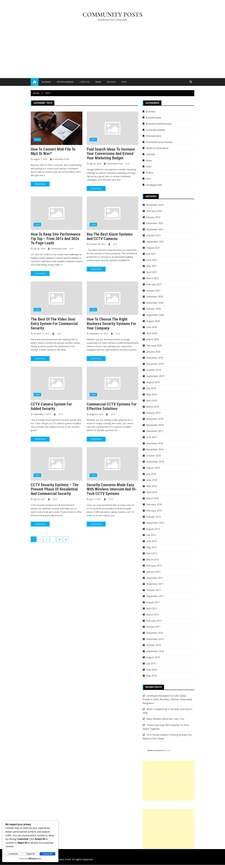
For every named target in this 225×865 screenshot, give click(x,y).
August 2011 (153, 602)
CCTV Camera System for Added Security (51, 406)
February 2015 (154, 510)
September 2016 (155, 461)
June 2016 (151, 480)
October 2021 (153, 235)
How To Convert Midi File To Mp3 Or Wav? (53, 151)
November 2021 (155, 229)
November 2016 (155, 449)
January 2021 (153, 290)
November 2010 (155, 639)
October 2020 (153, 308)
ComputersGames (155, 129)
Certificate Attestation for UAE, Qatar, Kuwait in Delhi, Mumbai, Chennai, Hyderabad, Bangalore (167, 699)
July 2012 (151, 535)
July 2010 (151, 663)
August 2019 (153, 382)
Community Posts (112, 14)
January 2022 (153, 217)
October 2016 (153, 455)
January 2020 (153, 351)
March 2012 (152, 559)
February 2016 (154, 504)
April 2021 (151, 272)
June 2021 (151, 260)
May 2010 (151, 675)
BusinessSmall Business (159, 123)
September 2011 (155, 596)
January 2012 (153, 571)
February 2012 (154, 565)
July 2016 (151, 474)
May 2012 (151, 547)
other (149, 166)
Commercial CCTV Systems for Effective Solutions (112, 406)
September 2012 (155, 523)
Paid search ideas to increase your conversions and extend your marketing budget (111, 153)
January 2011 (153, 626)
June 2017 (151, 437)
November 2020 (155, 302)
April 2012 (151, 553)
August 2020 (153, 321)
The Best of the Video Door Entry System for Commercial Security (54, 324)
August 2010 (153, 657)
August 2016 (153, 467)
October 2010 (153, 645)
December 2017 (154, 431)
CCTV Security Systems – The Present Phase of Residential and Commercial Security (54, 489)
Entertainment (65, 82)
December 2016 (154, 443)
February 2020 (154, 345)
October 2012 (153, 516)
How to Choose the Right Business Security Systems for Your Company (111, 324)
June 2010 (151, 669)
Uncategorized (154, 185)
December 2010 (154, 632)
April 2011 (151, 608)
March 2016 (152, 498)
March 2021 (152, 278)
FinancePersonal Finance (159, 142)
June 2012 (151, 541)
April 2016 (151, 492)
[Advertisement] (112, 45)
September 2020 (155, 315)
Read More (40, 184)
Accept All (47, 854)
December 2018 (154, 419)
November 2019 (155, 363)
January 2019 (153, 412)
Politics (111, 82)
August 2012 (153, 529)
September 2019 (155, 376)
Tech (124, 82)
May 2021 (151, 266)
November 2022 (155, 205)
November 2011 (155, 584)
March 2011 (152, 614)
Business (46, 82)
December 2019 (154, 357)
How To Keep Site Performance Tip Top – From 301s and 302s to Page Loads (56, 238)
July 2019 (151, 388)
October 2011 (153, 590)
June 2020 (151, 327)
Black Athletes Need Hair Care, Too (165, 719)
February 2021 (154, 284)
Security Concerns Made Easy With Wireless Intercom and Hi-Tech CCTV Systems (112, 489)
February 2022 (154, 211)
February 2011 (154, 620)
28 (59, 539)
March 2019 (152, 406)
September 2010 (155, 651)
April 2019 (151, 400)
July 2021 (151, 254)
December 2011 (154, 577)
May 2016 (151, 486)
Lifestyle (85, 82)
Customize (13, 854)
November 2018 (155, 425)
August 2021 (153, 247)
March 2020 (152, 339)
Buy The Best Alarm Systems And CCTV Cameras (110, 236)
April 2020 (151, 333)
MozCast (167, 750)
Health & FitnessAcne (157, 148)
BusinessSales (153, 117)
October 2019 (153, 370)
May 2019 (151, 394)
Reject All (30, 854)
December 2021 (154, 223)
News (98, 82)
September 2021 (155, 241)
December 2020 (154, 296)
